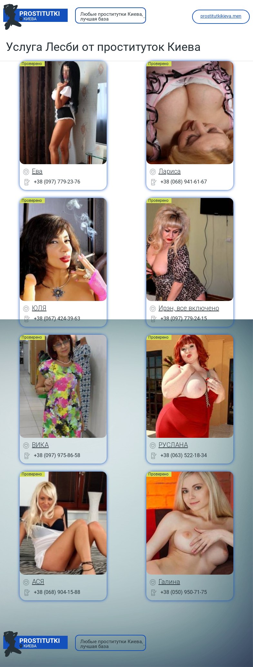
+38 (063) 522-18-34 (184, 455)
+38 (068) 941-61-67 (184, 182)
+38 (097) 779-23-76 (57, 182)
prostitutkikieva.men (221, 16)
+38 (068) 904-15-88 (57, 592)
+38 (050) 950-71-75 (184, 592)
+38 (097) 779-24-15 (184, 318)
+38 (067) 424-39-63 (57, 318)
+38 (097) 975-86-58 (57, 455)
